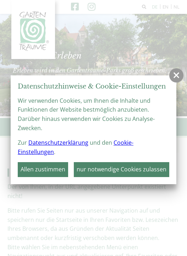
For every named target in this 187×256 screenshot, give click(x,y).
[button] (176, 75)
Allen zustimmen (43, 169)
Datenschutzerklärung (58, 142)
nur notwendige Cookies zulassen (121, 169)
